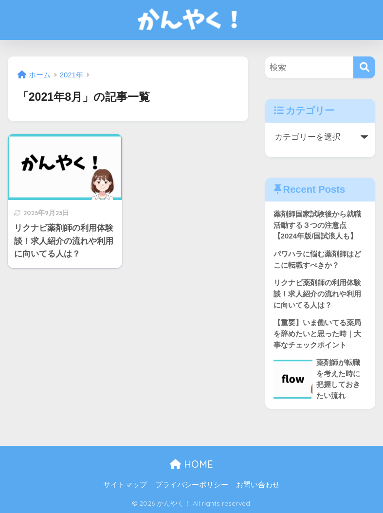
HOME (191, 464)
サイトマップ (125, 485)
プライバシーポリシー (191, 485)
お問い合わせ (258, 485)
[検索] (364, 67)
